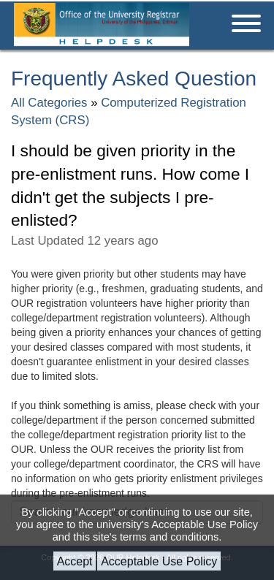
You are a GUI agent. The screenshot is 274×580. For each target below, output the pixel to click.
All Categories (49, 103)
